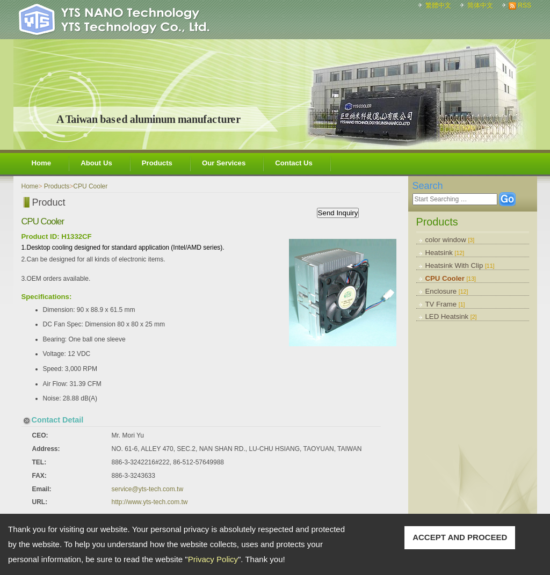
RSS (524, 5)
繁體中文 (438, 5)
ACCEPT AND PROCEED (459, 537)
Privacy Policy (213, 559)
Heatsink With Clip (460, 265)
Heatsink (445, 253)
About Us (96, 163)
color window (450, 240)
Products (157, 163)
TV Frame (445, 304)
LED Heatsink (451, 316)
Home (42, 163)
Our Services (223, 163)
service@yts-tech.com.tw (148, 489)
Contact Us (294, 163)
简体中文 (480, 5)
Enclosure (446, 291)
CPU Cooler (450, 278)
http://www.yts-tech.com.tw (150, 502)
